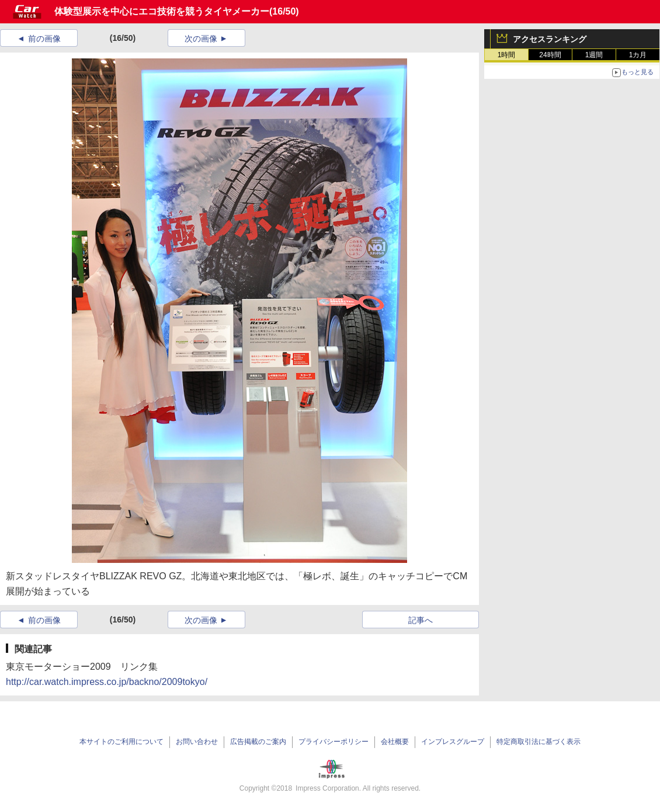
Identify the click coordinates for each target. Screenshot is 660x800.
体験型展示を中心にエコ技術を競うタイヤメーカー (161, 11)
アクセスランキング (549, 39)
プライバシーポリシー (333, 742)
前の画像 (44, 38)
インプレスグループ (452, 742)
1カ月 (638, 55)
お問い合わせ (197, 742)
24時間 (550, 55)
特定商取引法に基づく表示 (538, 742)
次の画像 (201, 38)
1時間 (507, 55)
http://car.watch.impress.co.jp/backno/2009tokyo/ (106, 682)
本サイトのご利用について (121, 742)
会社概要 (395, 742)
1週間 (594, 55)
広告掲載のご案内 (258, 742)
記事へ (420, 620)
